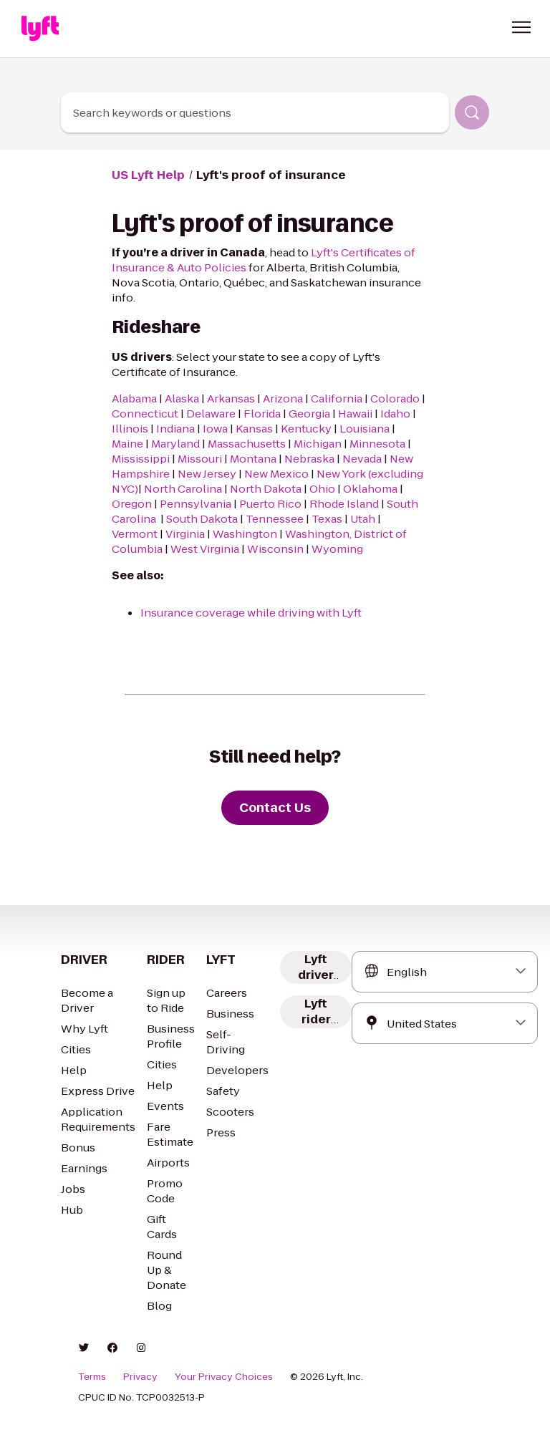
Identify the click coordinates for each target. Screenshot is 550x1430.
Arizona (283, 398)
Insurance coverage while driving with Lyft (251, 612)
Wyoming (338, 548)
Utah (362, 518)
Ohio (322, 488)
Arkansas (231, 398)
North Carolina (184, 488)
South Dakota (202, 518)
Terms (92, 1377)
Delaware (211, 413)
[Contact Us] (275, 808)
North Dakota (265, 488)
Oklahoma (370, 488)
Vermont (135, 533)
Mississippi (141, 458)
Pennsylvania (195, 503)
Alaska (182, 398)
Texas (327, 518)
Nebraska (309, 458)
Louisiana (364, 428)
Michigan (318, 443)
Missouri (200, 458)
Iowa (215, 428)
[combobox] (254, 112)
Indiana (175, 428)
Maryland (175, 443)
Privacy (140, 1377)
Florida (262, 413)
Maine (127, 443)
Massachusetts (247, 443)
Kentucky (306, 428)
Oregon (132, 503)
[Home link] (40, 29)
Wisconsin (275, 548)
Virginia (185, 533)
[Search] (472, 112)
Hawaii (355, 413)
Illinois (130, 428)
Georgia (309, 413)
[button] (521, 27)
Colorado (395, 398)
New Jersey (207, 473)
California (336, 398)
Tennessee (275, 518)
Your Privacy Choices (224, 1377)
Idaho (395, 413)
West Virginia (204, 548)
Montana (253, 458)
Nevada (362, 458)
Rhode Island (344, 503)
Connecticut (145, 413)
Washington (245, 533)
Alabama (134, 398)
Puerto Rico (270, 503)
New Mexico (276, 473)
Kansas (254, 428)
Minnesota (377, 443)
